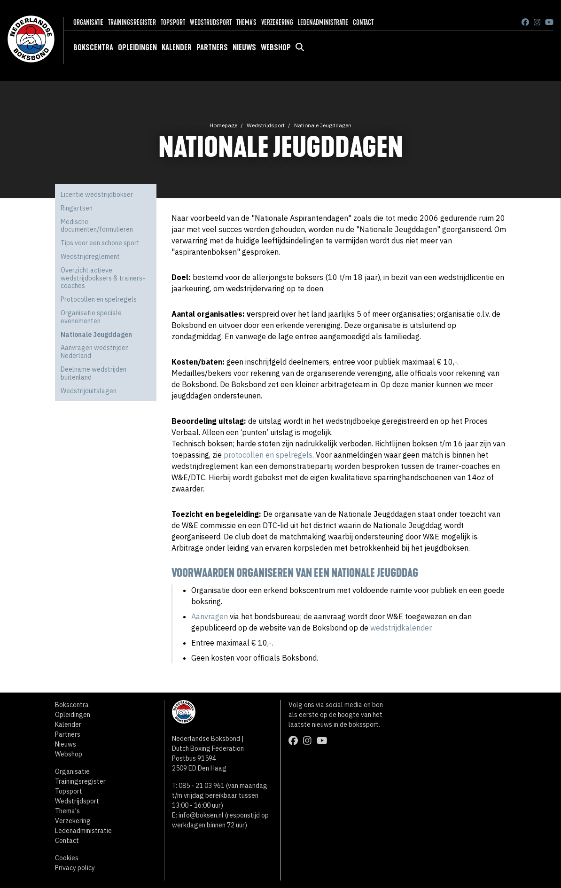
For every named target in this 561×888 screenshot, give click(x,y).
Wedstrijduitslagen (89, 391)
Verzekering (277, 22)
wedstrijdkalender (400, 627)
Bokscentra (93, 47)
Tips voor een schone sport (100, 243)
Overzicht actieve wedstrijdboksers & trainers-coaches (103, 278)
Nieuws (244, 47)
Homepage (223, 125)
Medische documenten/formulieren (97, 226)
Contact (363, 22)
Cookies (66, 858)
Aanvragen (209, 616)
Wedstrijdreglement (90, 256)
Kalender (177, 47)
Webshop (276, 47)
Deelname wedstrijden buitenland (93, 373)
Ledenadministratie (323, 22)
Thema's (246, 22)
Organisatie (88, 22)
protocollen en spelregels (268, 455)
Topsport (173, 22)
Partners (212, 47)
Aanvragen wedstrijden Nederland (95, 351)
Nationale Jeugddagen (322, 125)
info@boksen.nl (201, 815)
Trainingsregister (132, 22)
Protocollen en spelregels (99, 299)
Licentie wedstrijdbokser (97, 194)
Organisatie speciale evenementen (91, 317)
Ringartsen (77, 208)
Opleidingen (137, 47)
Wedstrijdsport (211, 22)
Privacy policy (75, 868)
